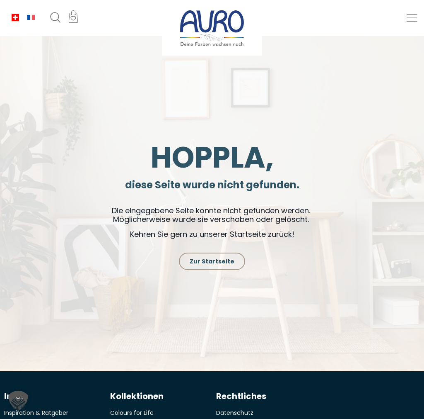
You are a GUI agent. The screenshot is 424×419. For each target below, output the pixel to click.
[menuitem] (15, 18)
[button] (412, 18)
